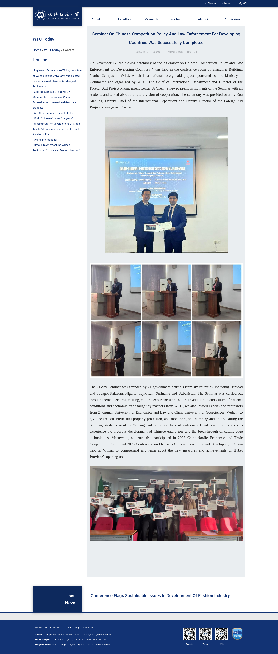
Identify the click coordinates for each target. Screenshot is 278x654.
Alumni (203, 19)
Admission (232, 19)
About (96, 19)
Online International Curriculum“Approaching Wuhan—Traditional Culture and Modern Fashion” (56, 145)
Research (151, 19)
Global (175, 19)
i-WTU (221, 644)
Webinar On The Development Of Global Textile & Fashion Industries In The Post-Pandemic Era (56, 129)
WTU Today (52, 50)
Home (227, 3)
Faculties (124, 19)
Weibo (205, 644)
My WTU (243, 3)
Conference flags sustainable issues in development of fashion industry (160, 595)
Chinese (212, 3)
